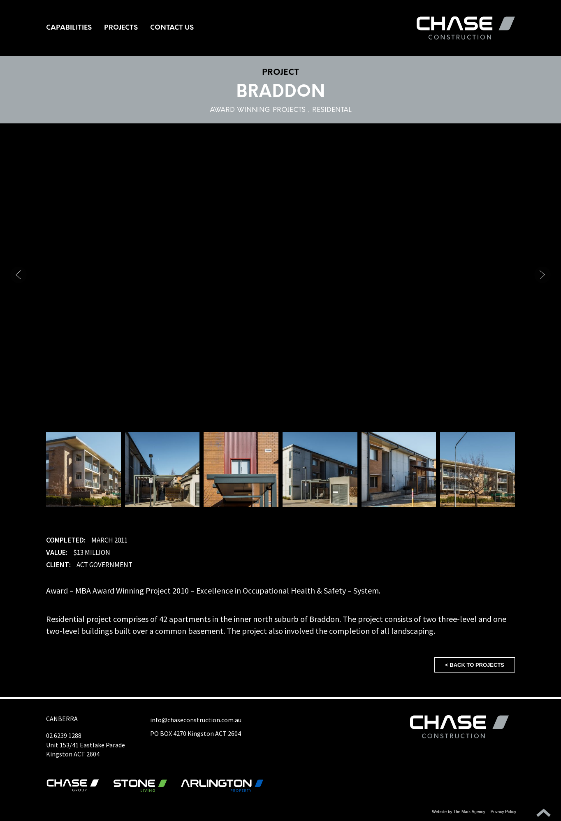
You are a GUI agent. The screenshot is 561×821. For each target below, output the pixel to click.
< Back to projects (474, 665)
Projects (121, 28)
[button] (542, 275)
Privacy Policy (503, 811)
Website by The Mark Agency (458, 811)
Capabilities (69, 28)
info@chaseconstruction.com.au (195, 720)
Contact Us (172, 28)
